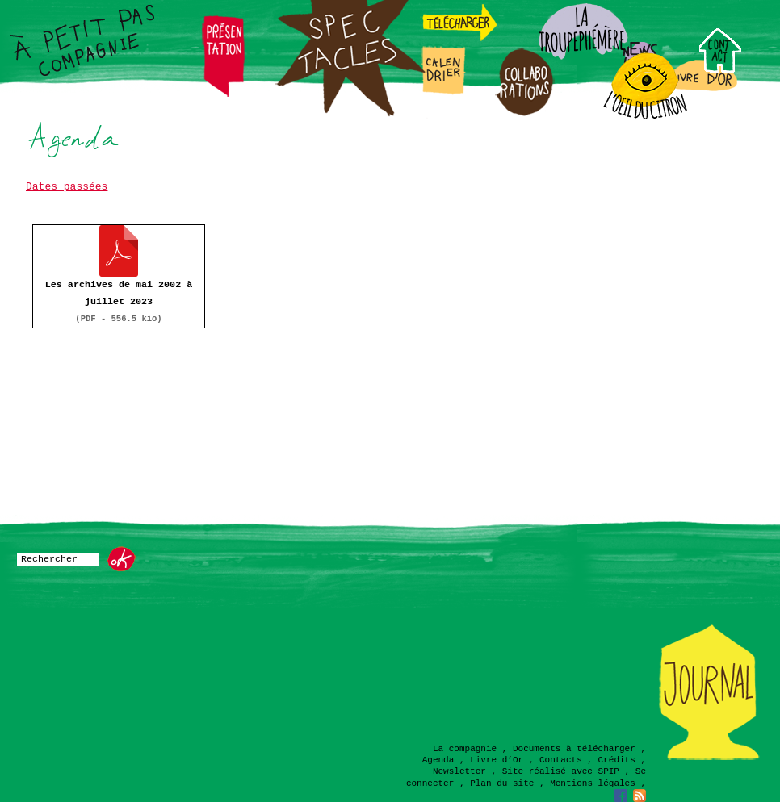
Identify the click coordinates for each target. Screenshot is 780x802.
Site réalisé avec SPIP (560, 771)
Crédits (616, 760)
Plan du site (502, 783)
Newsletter (459, 771)
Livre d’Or (496, 760)
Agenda (438, 760)
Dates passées (66, 187)
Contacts (560, 760)
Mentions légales (592, 783)
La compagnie (465, 749)
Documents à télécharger (574, 749)
